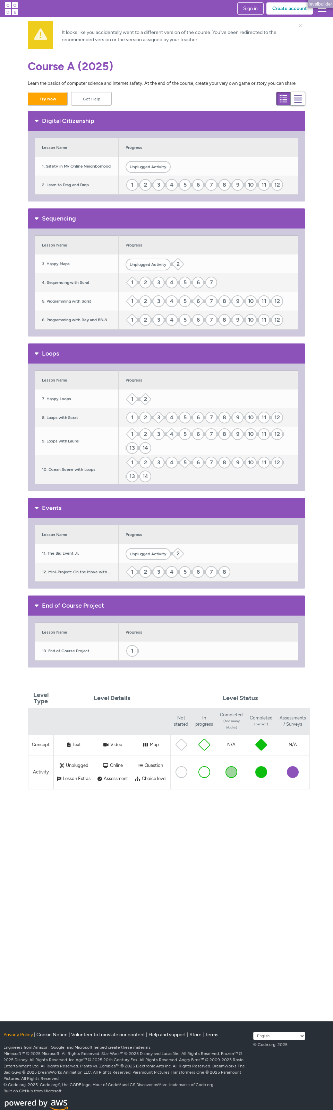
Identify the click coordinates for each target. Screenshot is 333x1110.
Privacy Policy (18, 1035)
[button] (320, 8)
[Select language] (279, 1036)
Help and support (167, 1035)
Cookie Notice (52, 1035)
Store (195, 1035)
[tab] (283, 99)
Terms (212, 1035)
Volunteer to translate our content (108, 1035)
